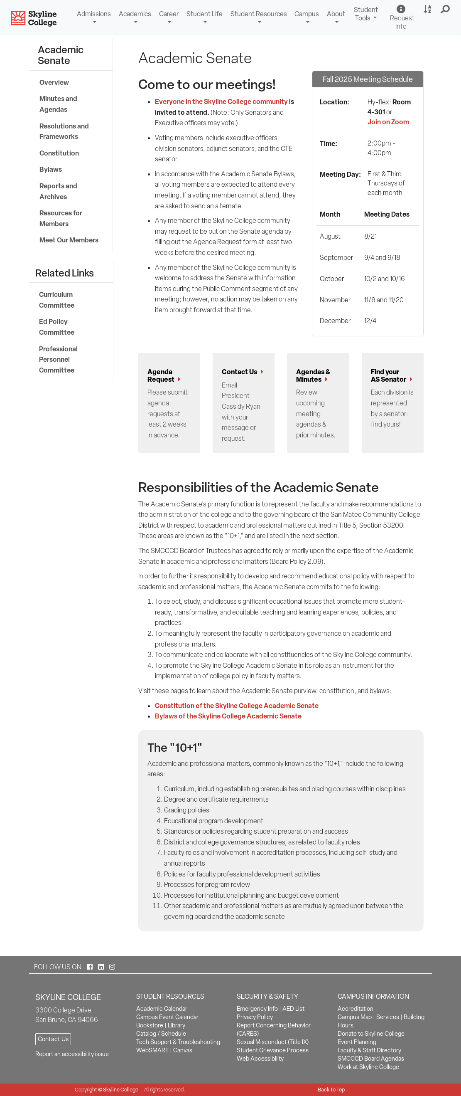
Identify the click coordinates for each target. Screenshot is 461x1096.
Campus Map (355, 1017)
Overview (54, 82)
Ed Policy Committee (56, 327)
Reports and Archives (58, 191)
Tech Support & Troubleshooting (178, 1042)
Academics (135, 14)
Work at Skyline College (368, 1067)
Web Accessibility (260, 1058)
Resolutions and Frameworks (64, 131)
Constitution (59, 153)
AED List (293, 1008)
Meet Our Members (68, 239)
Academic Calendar (161, 1008)
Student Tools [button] (367, 15)
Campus (306, 14)
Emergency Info (257, 1008)
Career (169, 14)
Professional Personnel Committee (58, 359)
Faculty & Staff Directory (369, 1050)
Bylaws (50, 169)
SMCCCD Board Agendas (371, 1058)
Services (387, 1017)
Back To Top (331, 1089)
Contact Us (53, 1039)
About (336, 14)
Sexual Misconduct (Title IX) (273, 1042)
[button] (445, 9)
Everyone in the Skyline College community (221, 101)
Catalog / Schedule (161, 1033)
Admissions (94, 14)
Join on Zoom (388, 121)
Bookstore (149, 1025)
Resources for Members (60, 218)
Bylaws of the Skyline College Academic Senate (228, 716)
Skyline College (120, 1089)
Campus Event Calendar (167, 1017)
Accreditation (355, 1008)
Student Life (204, 14)
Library (176, 1025)
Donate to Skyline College (371, 1033)
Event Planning (357, 1042)
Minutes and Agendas (58, 104)
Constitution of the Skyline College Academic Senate (237, 705)
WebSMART (152, 1050)
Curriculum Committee (56, 300)
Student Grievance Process (273, 1050)
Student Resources (258, 14)
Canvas (182, 1050)
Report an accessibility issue (72, 1054)
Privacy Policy (255, 1017)
